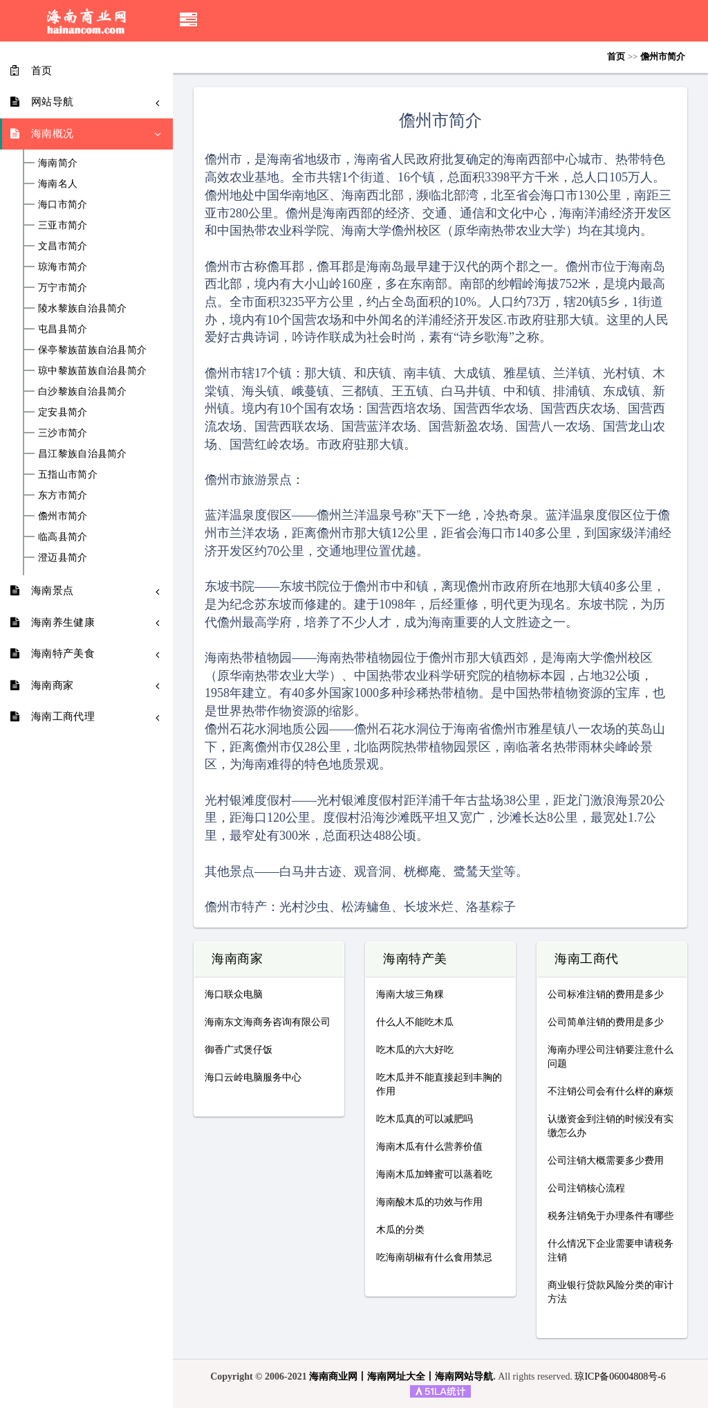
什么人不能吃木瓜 (415, 1022)
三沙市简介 (63, 433)
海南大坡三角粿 (410, 994)
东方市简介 (63, 495)
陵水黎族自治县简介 (82, 309)
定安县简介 (63, 412)
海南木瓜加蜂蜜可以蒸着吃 (434, 1174)
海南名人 (57, 184)
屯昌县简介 (63, 329)
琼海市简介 (63, 267)
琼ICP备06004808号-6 (620, 1376)
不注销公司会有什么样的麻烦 (610, 1091)
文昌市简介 (63, 246)
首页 (616, 56)
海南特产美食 (421, 959)
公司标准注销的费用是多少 (606, 994)
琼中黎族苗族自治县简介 (92, 371)
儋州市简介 (63, 516)
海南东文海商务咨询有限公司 (267, 1022)
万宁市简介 (63, 288)
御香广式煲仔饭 (238, 1050)
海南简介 (57, 163)
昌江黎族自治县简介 (82, 454)
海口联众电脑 (234, 994)
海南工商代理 (593, 959)
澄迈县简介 (63, 558)
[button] (188, 21)
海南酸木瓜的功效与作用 (429, 1202)
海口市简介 (63, 205)
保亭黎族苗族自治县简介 (92, 350)
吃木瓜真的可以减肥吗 (424, 1119)
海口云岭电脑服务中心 (253, 1077)
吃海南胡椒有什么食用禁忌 (434, 1257)
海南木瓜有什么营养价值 (429, 1146)
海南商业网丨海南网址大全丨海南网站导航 (401, 1376)
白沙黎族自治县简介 (82, 392)
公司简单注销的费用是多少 (606, 1022)
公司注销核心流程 (586, 1188)
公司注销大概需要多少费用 (606, 1160)
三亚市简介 (63, 226)
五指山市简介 (67, 475)
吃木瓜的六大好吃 (415, 1050)
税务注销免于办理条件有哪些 (610, 1216)
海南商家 (237, 959)
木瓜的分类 (400, 1230)
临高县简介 (63, 537)
